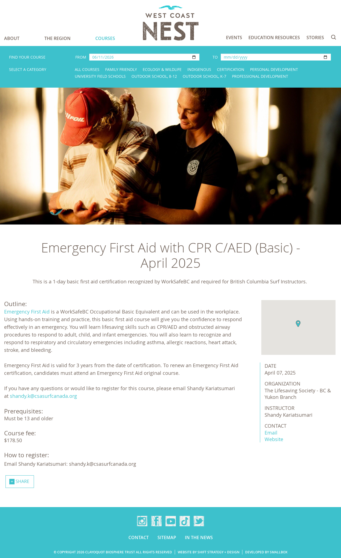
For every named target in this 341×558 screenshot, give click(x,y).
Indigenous (199, 69)
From (80, 57)
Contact (138, 537)
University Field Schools (100, 76)
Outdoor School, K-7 (204, 76)
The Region (57, 38)
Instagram (142, 521)
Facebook (156, 521)
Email (271, 432)
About (11, 38)
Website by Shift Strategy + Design (208, 552)
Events (234, 37)
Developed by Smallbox (266, 552)
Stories (315, 37)
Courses (105, 38)
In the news (199, 537)
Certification (230, 69)
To (215, 57)
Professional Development (260, 76)
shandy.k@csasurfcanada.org (43, 396)
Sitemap (166, 537)
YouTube (170, 521)
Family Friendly (121, 69)
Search (333, 37)
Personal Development (274, 69)
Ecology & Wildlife (162, 69)
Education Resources (274, 37)
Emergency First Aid (27, 311)
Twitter (199, 521)
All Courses (87, 69)
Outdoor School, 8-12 (154, 76)
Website (274, 439)
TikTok (184, 521)
